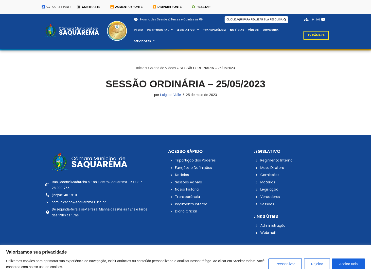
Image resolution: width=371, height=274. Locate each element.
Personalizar (285, 264)
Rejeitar (317, 264)
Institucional (160, 30)
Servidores (144, 41)
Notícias (237, 30)
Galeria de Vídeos (162, 68)
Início (138, 30)
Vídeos (253, 30)
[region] (185, 259)
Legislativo (188, 30)
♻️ (201, 6)
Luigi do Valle (170, 95)
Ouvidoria (271, 30)
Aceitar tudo (348, 264)
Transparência (214, 30)
